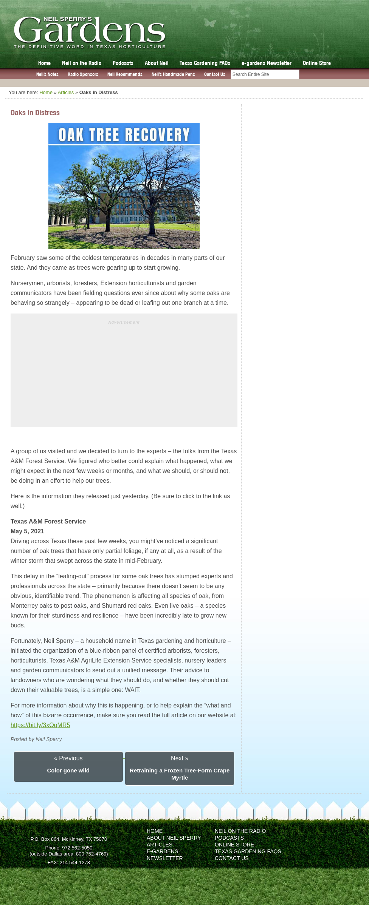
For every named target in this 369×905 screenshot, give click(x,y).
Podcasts (123, 63)
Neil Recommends (125, 74)
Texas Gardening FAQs (205, 63)
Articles (66, 92)
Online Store (317, 63)
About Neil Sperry (174, 838)
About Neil (157, 63)
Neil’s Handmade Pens (173, 74)
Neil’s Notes (47, 74)
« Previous (68, 758)
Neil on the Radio (81, 63)
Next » (179, 758)
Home (44, 63)
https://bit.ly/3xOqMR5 (40, 725)
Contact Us (214, 74)
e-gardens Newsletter (266, 63)
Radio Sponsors (83, 74)
